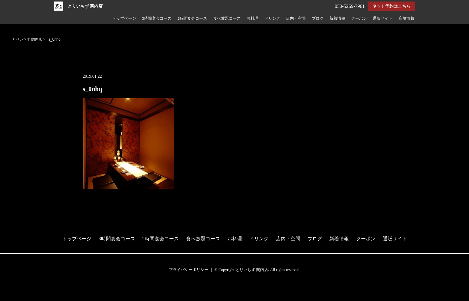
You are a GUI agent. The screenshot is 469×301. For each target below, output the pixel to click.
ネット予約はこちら (391, 6)
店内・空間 (296, 18)
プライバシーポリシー (188, 269)
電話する (10, 297)
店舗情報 (406, 18)
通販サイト (383, 18)
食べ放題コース (227, 18)
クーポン (359, 18)
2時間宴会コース (192, 18)
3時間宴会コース (157, 18)
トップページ (124, 18)
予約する (10, 289)
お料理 (252, 18)
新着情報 (337, 18)
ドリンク (272, 18)
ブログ (318, 18)
